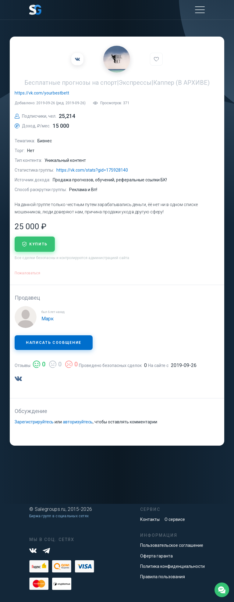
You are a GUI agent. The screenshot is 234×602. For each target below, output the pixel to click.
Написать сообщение (53, 342)
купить (35, 244)
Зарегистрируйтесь (34, 421)
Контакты (150, 519)
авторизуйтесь (78, 421)
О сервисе (175, 519)
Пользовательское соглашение (171, 545)
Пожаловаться (27, 273)
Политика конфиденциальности (172, 566)
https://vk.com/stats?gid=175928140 (92, 170)
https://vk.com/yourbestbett (42, 93)
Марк (47, 319)
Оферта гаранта (156, 556)
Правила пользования (162, 576)
